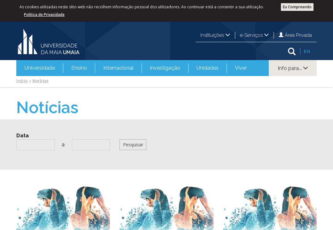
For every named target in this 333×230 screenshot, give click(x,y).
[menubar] (136, 68)
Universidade (40, 68)
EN (307, 51)
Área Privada (295, 35)
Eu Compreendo (297, 7)
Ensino (79, 68)
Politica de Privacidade (44, 14)
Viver (241, 68)
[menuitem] (40, 68)
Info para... (293, 68)
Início (22, 81)
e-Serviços (254, 35)
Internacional (118, 68)
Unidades (208, 68)
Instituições (215, 35)
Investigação (165, 68)
